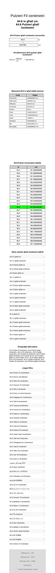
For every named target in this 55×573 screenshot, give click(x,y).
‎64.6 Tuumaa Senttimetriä (19, 405)
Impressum (27, 565)
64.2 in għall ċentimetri (18, 281)
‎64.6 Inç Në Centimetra (18, 510)
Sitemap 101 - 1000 (27, 557)
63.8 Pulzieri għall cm (17, 265)
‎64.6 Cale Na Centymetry (19, 438)
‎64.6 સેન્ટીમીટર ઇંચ (16, 519)
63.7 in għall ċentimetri (18, 261)
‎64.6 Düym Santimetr (17, 467)
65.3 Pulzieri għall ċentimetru (20, 326)
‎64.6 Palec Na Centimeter (19, 451)
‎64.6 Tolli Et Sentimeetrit (18, 401)
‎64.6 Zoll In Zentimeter (18, 389)
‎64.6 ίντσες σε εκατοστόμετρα (20, 393)
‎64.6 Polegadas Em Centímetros (21, 442)
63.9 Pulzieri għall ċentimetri (20, 269)
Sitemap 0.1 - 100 (27, 553)
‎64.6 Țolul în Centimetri (18, 446)
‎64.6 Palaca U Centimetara (19, 414)
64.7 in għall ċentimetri (18, 302)
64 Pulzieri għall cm (17, 273)
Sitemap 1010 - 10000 (27, 561)
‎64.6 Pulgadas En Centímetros (21, 397)
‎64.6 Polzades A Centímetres (20, 476)
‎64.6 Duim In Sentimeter (18, 459)
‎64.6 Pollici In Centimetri (18, 422)
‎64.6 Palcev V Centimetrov (19, 506)
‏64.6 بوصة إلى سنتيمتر (17, 463)
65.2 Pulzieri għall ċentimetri (20, 322)
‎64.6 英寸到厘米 (15, 535)
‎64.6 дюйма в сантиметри (19, 527)
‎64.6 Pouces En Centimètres (20, 410)
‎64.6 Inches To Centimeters (19, 373)
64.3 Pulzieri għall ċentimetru (20, 285)
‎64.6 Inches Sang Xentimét (19, 531)
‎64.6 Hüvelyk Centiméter (18, 418)
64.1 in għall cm (15, 277)
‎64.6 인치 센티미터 (16, 493)
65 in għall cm (15, 314)
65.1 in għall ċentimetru (18, 318)
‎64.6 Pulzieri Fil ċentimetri (19, 430)
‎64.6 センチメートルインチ (19, 489)
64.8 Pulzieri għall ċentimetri (20, 306)
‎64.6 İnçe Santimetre (17, 523)
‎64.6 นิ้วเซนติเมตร (16, 514)
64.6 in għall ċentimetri (18, 298)
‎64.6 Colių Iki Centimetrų (18, 426)
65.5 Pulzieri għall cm (17, 335)
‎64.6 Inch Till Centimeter (18, 455)
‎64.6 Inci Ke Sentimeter (18, 485)
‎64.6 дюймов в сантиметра (20, 501)
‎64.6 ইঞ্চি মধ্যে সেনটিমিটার (19, 471)
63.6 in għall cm (15, 257)
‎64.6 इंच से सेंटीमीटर (16, 480)
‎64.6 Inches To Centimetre (19, 544)
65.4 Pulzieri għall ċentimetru (20, 330)
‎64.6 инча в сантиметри (18, 377)
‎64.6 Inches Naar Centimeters (20, 434)
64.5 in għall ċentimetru (18, 294)
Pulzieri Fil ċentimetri (27, 16)
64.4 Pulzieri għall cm (17, 289)
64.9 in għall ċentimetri (18, 310)
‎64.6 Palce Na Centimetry (19, 381)
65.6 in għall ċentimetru (18, 339)
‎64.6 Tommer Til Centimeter (19, 385)
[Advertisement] (27, 5)
